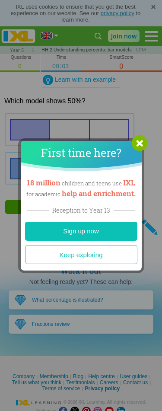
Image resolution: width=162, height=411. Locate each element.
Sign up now (81, 231)
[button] (139, 143)
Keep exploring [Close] (80, 254)
